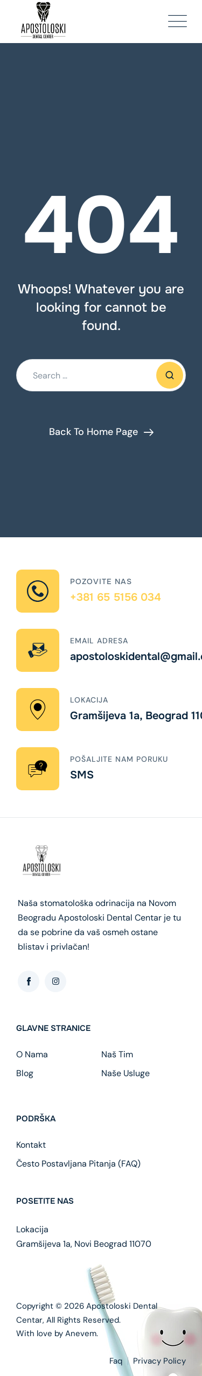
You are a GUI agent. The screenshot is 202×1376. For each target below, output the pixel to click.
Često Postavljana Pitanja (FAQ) (78, 1164)
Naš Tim (117, 1054)
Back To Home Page (93, 431)
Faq (115, 1361)
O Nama (32, 1054)
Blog (24, 1073)
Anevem (80, 1333)
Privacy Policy (159, 1361)
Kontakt (31, 1145)
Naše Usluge (125, 1073)
